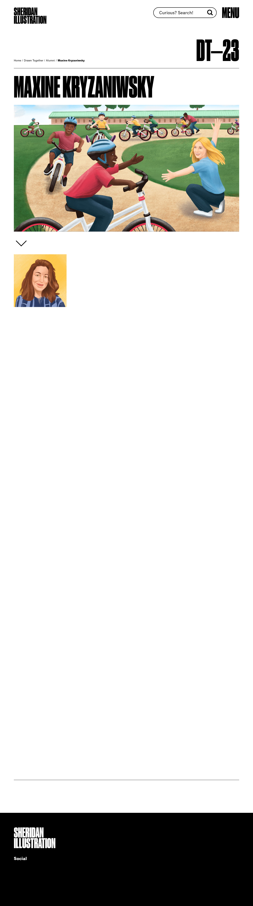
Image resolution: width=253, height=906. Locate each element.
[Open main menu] (230, 12)
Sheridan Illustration (30, 16)
